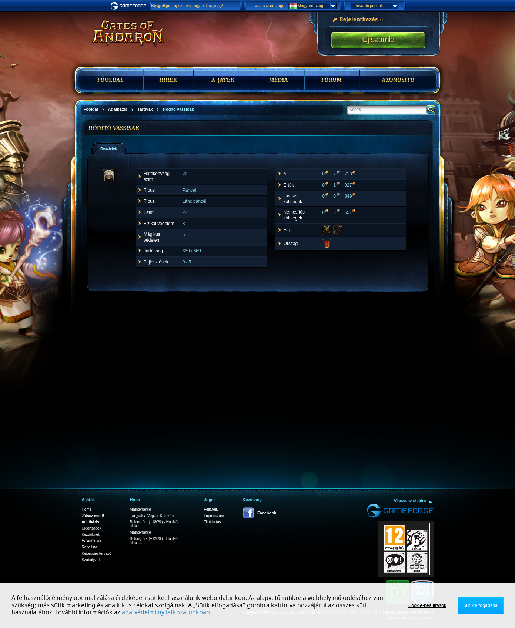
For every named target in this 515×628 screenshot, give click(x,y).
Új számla (378, 39)
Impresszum (214, 516)
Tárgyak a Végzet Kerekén (152, 516)
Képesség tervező (96, 553)
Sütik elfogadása (481, 605)
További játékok (376, 6)
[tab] (108, 148)
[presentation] (111, 148)
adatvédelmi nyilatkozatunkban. (166, 612)
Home (87, 509)
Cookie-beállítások (427, 605)
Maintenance (140, 509)
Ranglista (89, 547)
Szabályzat (91, 560)
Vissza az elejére (410, 500)
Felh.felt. (211, 509)
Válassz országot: (271, 5)
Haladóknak (91, 541)
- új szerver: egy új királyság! (187, 5)
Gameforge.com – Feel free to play (130, 6)
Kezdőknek (91, 535)
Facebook (266, 513)
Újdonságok (91, 528)
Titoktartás (212, 522)
